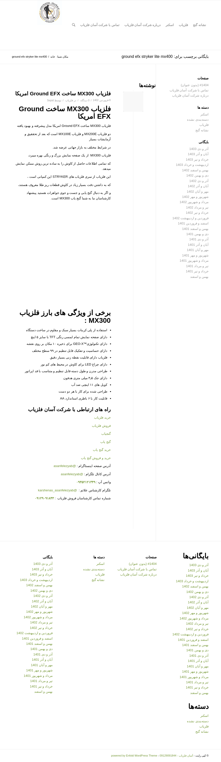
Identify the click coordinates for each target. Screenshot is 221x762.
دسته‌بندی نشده (198, 119)
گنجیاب (106, 433)
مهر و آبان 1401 (198, 250)
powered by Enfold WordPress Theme (134, 755)
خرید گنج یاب (101, 450)
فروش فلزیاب (101, 426)
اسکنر (204, 114)
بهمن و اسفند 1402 (195, 170)
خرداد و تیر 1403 (197, 159)
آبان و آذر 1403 (198, 154)
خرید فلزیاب (102, 417)
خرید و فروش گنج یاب (95, 458)
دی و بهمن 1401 (197, 234)
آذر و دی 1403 (199, 149)
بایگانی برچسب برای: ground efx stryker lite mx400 (165, 56)
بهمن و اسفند (199, 277)
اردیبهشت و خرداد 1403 (192, 165)
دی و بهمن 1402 (197, 175)
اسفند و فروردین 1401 (193, 223)
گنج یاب (105, 442)
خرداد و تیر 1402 (197, 213)
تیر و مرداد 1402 (197, 207)
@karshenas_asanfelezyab (58, 490)
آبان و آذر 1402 (198, 186)
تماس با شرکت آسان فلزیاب (189, 90)
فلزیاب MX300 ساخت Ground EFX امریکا (62, 93)
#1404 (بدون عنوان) (195, 85)
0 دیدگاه (85, 100)
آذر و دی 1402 (199, 181)
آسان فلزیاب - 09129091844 (176, 755)
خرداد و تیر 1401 (197, 271)
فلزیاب (69, 100)
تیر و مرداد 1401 (197, 266)
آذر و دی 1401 (199, 239)
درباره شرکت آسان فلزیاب (190, 95)
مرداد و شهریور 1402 (194, 202)
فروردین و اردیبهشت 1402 (190, 218)
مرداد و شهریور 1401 (194, 260)
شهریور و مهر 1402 (195, 197)
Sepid (50, 100)
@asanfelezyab (65, 466)
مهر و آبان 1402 (198, 191)
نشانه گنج (202, 130)
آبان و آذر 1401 (198, 245)
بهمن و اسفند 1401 (195, 229)
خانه (52, 56)
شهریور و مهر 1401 (195, 255)
